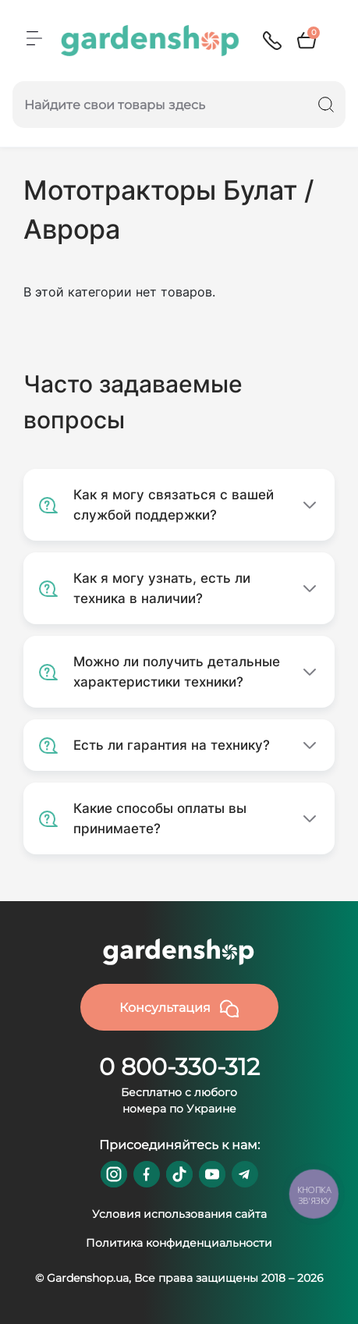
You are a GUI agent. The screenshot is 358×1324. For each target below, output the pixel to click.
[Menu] (34, 38)
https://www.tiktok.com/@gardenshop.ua (179, 1174)
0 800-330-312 (179, 1066)
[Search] (326, 104)
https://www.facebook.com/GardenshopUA (146, 1174)
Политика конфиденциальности (179, 1243)
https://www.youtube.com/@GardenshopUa (212, 1174)
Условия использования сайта (179, 1214)
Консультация (179, 1008)
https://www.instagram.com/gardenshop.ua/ (114, 1174)
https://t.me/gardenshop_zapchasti (245, 1174)
